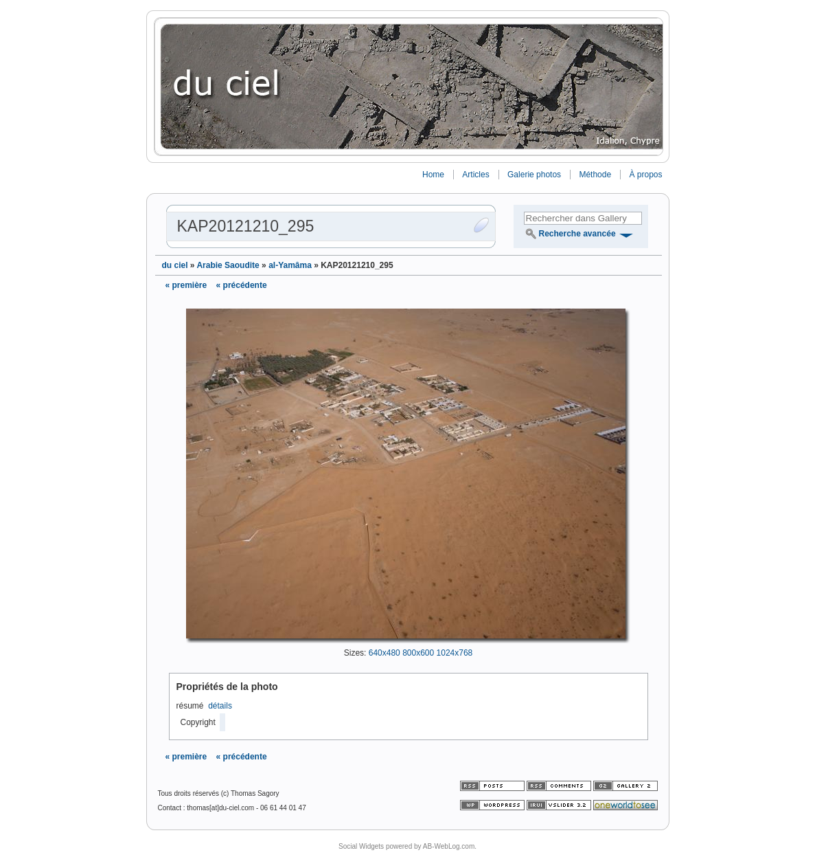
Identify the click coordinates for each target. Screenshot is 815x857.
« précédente (241, 285)
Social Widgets (361, 846)
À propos (645, 174)
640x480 (384, 653)
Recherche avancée (577, 233)
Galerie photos (534, 174)
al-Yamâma (290, 265)
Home (433, 174)
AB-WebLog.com (448, 846)
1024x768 (455, 653)
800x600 (418, 653)
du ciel (175, 265)
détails (220, 706)
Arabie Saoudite (227, 265)
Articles (475, 174)
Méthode (595, 174)
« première (186, 285)
